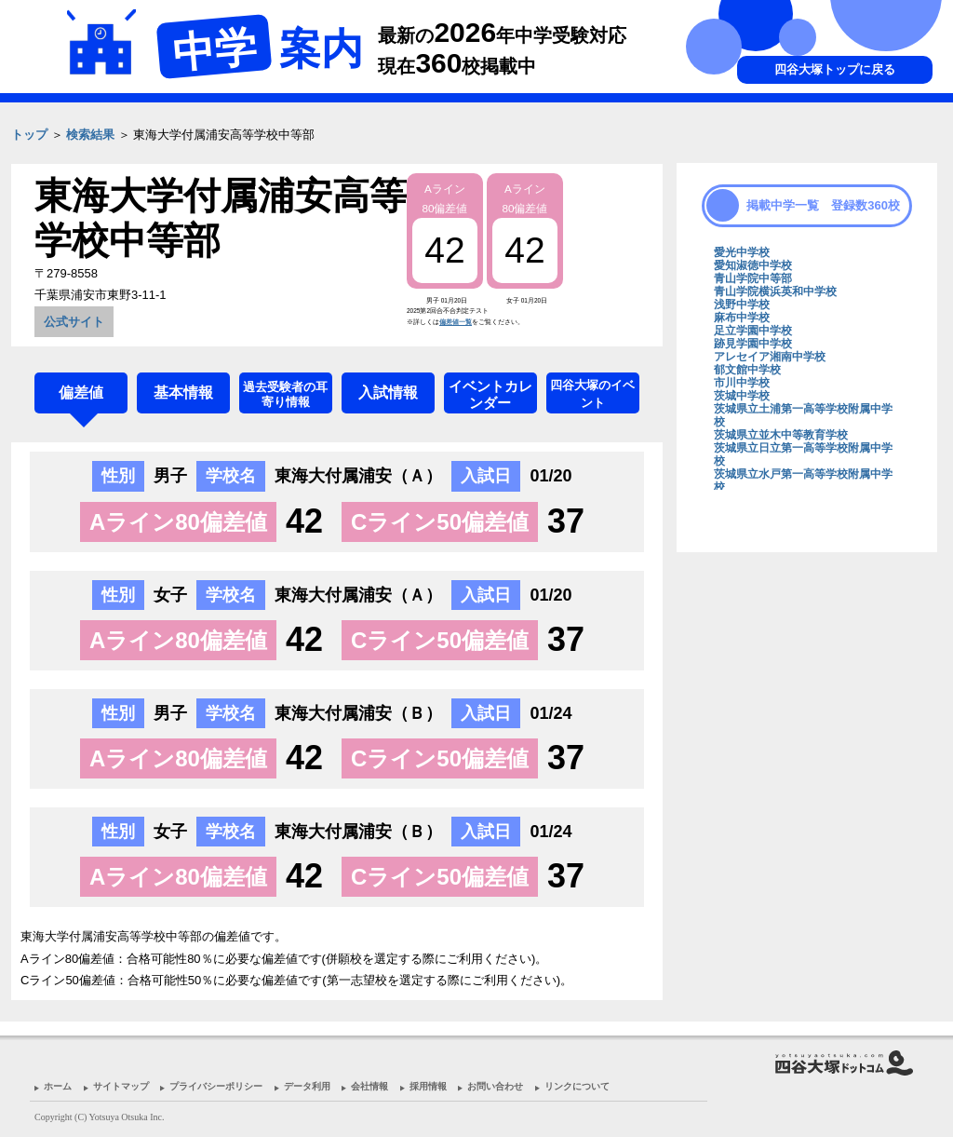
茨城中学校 (742, 395)
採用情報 (428, 1086)
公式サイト (74, 322)
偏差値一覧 (455, 321)
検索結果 (90, 135)
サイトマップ (121, 1086)
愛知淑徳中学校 (753, 265)
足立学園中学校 (753, 330)
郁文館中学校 (747, 369)
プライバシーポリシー (215, 1086)
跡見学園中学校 (753, 343)
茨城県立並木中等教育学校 (781, 434)
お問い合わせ (495, 1086)
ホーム (58, 1086)
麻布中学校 (742, 317)
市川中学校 (742, 382)
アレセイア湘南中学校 (769, 356)
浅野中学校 (742, 304)
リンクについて (577, 1086)
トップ (29, 135)
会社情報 (369, 1086)
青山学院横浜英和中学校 (775, 291)
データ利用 (307, 1086)
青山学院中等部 (753, 278)
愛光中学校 (742, 252)
